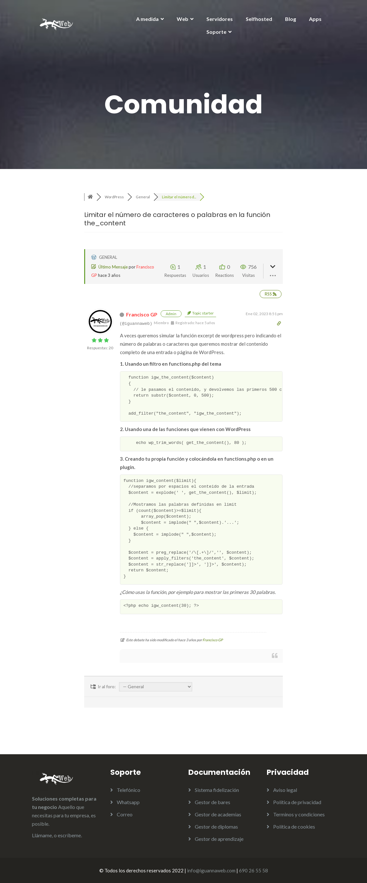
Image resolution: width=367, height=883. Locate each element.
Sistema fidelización (217, 790)
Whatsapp (128, 802)
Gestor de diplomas (216, 826)
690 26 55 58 (253, 870)
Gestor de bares (212, 802)
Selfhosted (259, 19)
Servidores (219, 19)
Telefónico (128, 790)
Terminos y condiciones (299, 814)
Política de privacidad (297, 802)
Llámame (42, 835)
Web (182, 19)
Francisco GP (141, 314)
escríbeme (69, 835)
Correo (125, 814)
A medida (147, 19)
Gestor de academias (218, 814)
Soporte (216, 32)
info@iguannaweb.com (211, 870)
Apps (315, 19)
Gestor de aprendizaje (219, 839)
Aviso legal (285, 790)
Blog (290, 19)
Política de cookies (294, 826)
